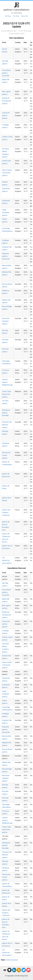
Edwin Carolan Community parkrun (7, 172)
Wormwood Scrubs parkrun (6, 455)
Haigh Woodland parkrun (5, 212)
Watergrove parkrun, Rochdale (6, 412)
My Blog (8, 16)
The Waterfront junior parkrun (7, 560)
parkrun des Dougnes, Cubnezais (6, 512)
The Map (16, 16)
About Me (24, 16)
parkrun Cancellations (16, 9)
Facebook (14, 960)
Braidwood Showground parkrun (6, 100)
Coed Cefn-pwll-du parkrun (6, 115)
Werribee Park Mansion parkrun (7, 424)
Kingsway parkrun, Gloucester (6, 256)
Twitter (8, 960)
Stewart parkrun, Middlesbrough (7, 382)
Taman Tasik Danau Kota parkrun (6, 394)
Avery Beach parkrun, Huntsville (6, 73)
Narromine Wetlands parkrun (6, 321)
